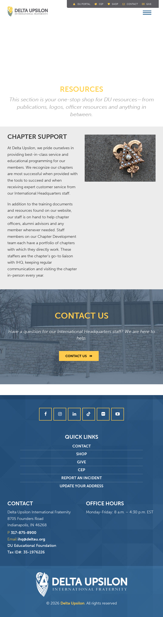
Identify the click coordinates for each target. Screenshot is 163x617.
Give (148, 4)
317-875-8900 (23, 532)
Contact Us (78, 356)
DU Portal (83, 4)
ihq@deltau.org (31, 539)
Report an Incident (81, 478)
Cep (101, 4)
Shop (115, 4)
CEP (81, 470)
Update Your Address (81, 486)
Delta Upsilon (72, 603)
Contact (132, 4)
